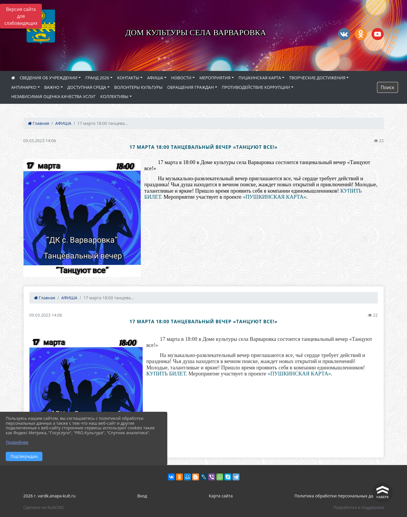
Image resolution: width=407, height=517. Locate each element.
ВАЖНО (51, 87)
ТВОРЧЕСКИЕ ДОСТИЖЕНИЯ (317, 77)
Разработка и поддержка (359, 507)
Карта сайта (221, 496)
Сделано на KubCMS (43, 507)
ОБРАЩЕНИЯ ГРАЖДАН (190, 87)
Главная (38, 123)
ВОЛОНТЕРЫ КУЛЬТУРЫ (138, 87)
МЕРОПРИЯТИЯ (214, 77)
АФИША (155, 77)
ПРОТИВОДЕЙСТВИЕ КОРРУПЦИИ (256, 87)
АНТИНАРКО (23, 87)
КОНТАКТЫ (128, 77)
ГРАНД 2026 (97, 77)
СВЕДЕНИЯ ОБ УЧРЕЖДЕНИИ (48, 77)
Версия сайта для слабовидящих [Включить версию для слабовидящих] (20, 16)
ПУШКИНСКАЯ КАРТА (260, 77)
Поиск (387, 87)
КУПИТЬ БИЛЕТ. (166, 374)
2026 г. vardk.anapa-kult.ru (49, 496)
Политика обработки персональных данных (339, 496)
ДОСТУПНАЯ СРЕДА (86, 87)
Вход (142, 496)
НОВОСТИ (181, 77)
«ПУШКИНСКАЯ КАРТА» (274, 197)
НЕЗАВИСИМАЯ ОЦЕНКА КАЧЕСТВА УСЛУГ (53, 96)
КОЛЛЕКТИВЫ (114, 96)
